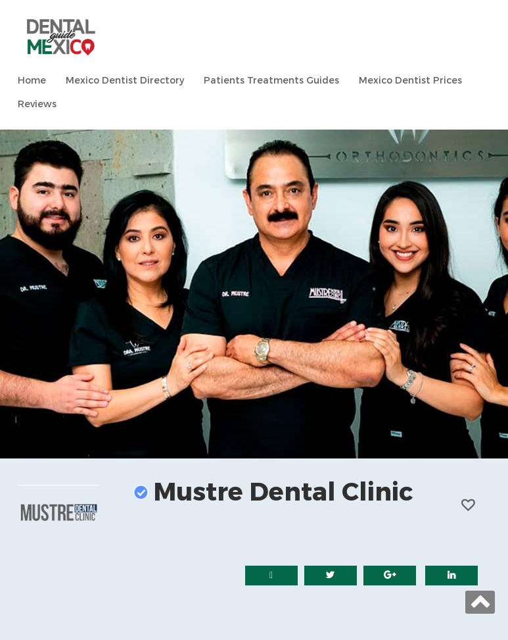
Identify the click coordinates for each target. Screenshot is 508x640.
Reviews (37, 104)
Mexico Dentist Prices (410, 80)
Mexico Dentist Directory (125, 80)
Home (32, 80)
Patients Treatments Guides (271, 80)
